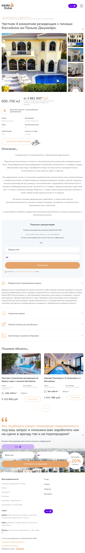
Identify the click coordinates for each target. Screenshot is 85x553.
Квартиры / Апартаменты (11, 501)
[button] (42, 283)
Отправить (42, 265)
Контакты (48, 494)
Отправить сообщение (35, 464)
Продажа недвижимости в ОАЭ (13, 484)
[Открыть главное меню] (81, 6)
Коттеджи (5, 496)
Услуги (47, 484)
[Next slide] (75, 92)
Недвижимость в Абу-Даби (12, 505)
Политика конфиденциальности (13, 542)
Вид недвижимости (10, 479)
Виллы (4, 488)
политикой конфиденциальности (24, 271)
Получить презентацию (18, 141)
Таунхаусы (6, 492)
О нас (46, 479)
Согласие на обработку (10, 545)
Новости (47, 489)
